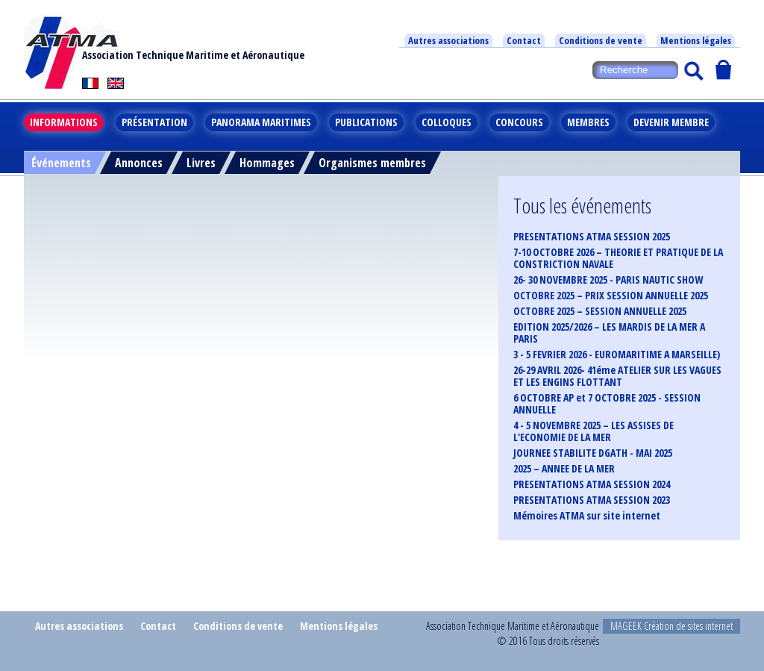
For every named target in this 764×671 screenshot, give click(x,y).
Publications (366, 122)
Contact (524, 40)
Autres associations (448, 40)
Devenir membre (671, 122)
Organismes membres (372, 163)
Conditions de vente (600, 40)
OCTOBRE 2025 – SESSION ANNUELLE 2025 (599, 311)
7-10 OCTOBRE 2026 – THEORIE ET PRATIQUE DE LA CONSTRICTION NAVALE (618, 258)
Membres (588, 122)
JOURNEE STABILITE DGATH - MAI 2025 (592, 453)
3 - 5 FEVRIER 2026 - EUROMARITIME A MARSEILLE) (616, 355)
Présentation (154, 122)
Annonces (139, 163)
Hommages (267, 163)
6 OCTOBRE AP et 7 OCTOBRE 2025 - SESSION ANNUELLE (607, 404)
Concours (519, 122)
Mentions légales (695, 40)
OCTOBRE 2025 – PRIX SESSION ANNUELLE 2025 (610, 296)
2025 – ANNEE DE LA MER (564, 469)
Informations (64, 122)
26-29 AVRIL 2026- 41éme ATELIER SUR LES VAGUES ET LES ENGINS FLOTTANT (617, 376)
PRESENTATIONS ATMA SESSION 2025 (591, 237)
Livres (201, 163)
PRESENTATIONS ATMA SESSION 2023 (591, 500)
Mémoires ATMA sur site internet (586, 516)
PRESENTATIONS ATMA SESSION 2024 (591, 484)
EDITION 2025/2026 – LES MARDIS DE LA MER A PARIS (609, 333)
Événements (61, 163)
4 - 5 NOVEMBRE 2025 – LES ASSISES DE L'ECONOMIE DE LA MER (593, 431)
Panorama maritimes (261, 122)
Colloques (447, 122)
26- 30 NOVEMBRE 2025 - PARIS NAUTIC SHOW (608, 280)
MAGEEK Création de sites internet (671, 626)
